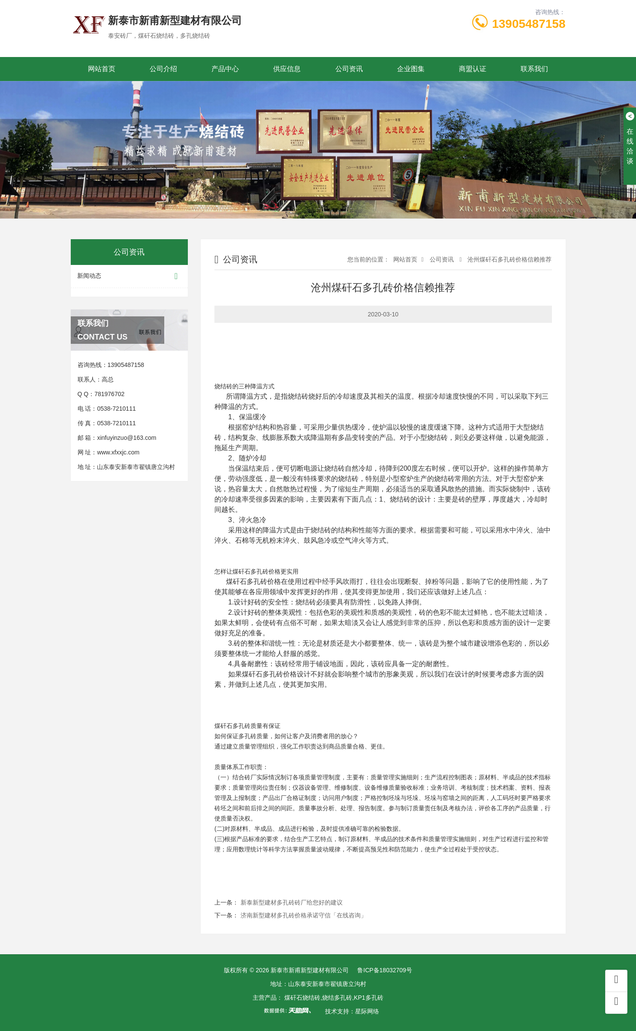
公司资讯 (349, 68)
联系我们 (534, 68)
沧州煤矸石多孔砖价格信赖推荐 (509, 259)
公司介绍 (163, 68)
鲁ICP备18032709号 (384, 970)
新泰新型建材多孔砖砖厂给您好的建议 (292, 902)
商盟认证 (472, 68)
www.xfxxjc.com (118, 452)
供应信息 (287, 68)
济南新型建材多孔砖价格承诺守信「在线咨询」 (304, 915)
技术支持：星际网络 (352, 1011)
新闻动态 (129, 276)
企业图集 (411, 68)
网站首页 (101, 68)
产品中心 (225, 68)
